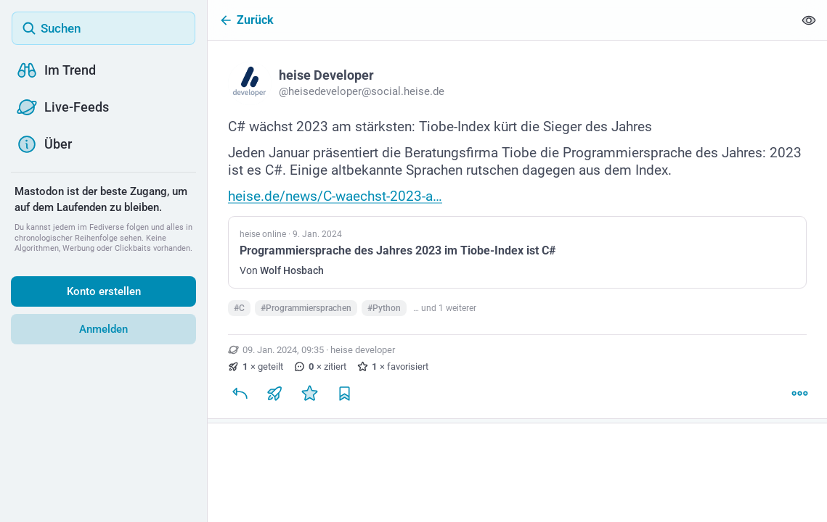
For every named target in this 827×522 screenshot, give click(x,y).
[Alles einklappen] (809, 20)
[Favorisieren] (309, 398)
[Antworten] (239, 398)
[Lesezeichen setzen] (344, 398)
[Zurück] (501, 20)
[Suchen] (103, 28)
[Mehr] (799, 398)
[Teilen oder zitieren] (274, 398)
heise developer (362, 354)
